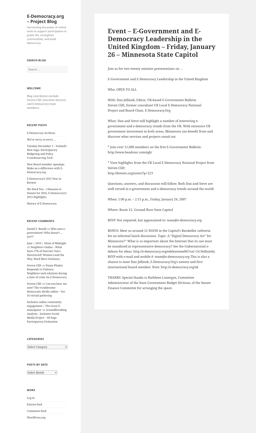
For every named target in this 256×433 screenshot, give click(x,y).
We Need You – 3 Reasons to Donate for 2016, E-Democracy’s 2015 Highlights (46, 193)
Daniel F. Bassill (36, 229)
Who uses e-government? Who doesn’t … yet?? (46, 232)
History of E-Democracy (42, 203)
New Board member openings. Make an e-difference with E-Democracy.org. (46, 168)
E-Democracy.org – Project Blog (45, 18)
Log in (31, 398)
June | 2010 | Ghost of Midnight (46, 243)
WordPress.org (36, 417)
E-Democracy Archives (41, 133)
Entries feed (34, 404)
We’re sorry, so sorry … (41, 139)
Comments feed (36, 411)
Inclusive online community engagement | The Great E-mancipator (44, 306)
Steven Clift (34, 265)
